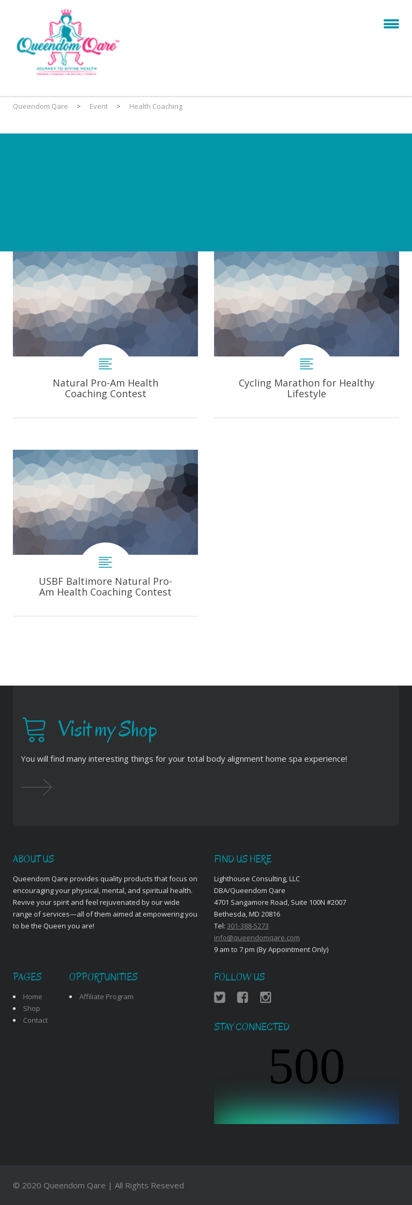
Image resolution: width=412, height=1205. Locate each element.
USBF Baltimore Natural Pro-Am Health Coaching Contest (105, 533)
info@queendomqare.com (257, 937)
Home (32, 996)
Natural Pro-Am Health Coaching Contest (105, 334)
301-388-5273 (248, 926)
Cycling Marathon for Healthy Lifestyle (306, 334)
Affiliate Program (106, 996)
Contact (35, 1020)
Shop (31, 1008)
